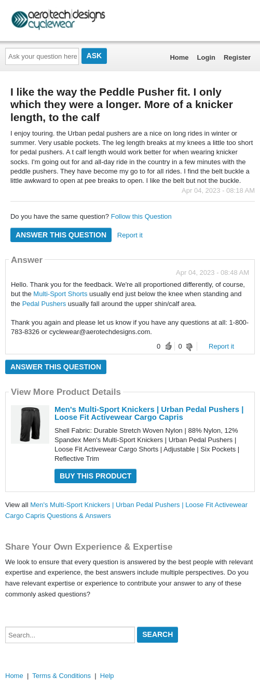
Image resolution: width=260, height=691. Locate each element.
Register (237, 57)
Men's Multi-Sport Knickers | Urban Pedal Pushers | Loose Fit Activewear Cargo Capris (149, 413)
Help (107, 676)
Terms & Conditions (61, 676)
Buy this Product (95, 476)
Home (179, 57)
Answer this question (61, 235)
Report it (130, 235)
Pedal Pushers (45, 304)
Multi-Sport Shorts (61, 294)
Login (206, 57)
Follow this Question (141, 216)
